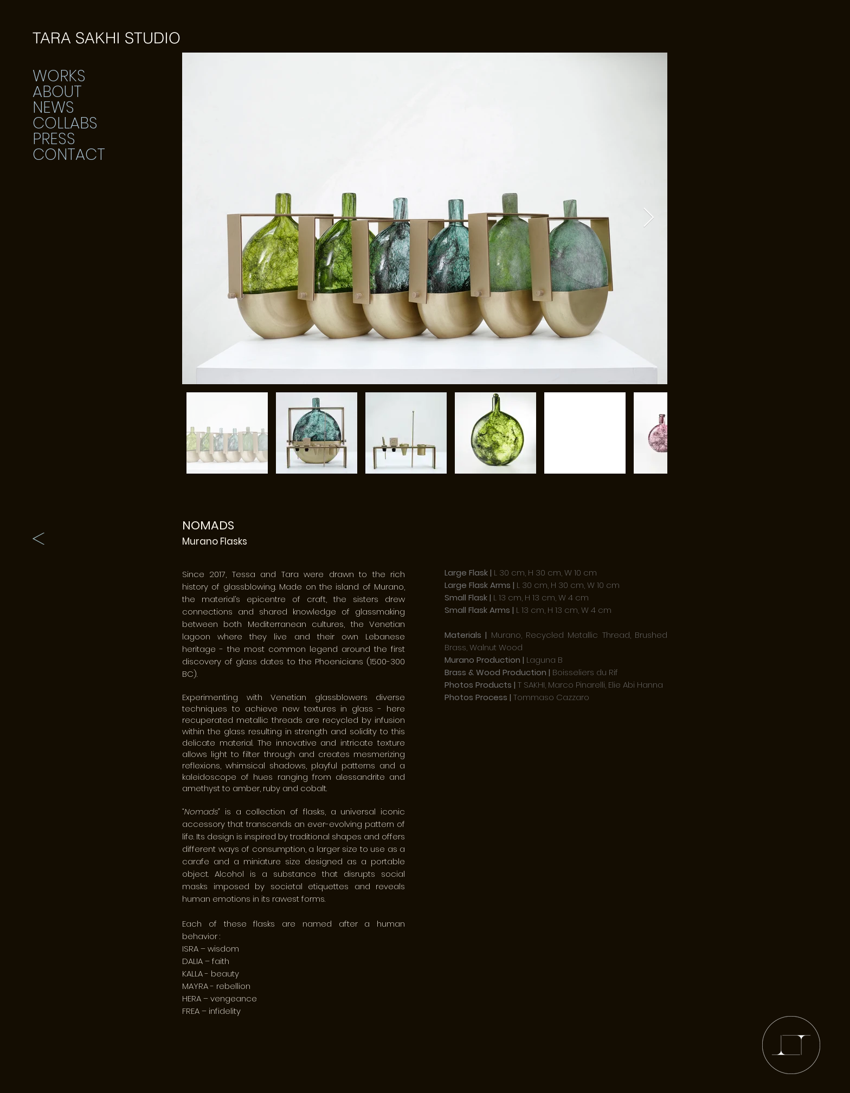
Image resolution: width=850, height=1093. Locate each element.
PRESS (54, 139)
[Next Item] (648, 218)
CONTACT (69, 155)
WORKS (59, 76)
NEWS (53, 107)
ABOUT (57, 92)
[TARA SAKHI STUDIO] (107, 38)
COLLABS (65, 123)
